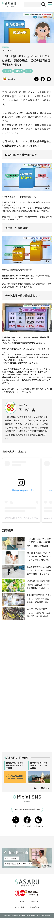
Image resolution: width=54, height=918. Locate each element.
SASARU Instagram (15, 451)
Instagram (38, 821)
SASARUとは (19, 901)
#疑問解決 (18, 71)
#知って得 (7, 71)
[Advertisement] (27, 660)
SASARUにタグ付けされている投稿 (21, 518)
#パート (29, 71)
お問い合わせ (35, 907)
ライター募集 (19, 907)
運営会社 (34, 901)
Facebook (27, 821)
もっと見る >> (41, 788)
